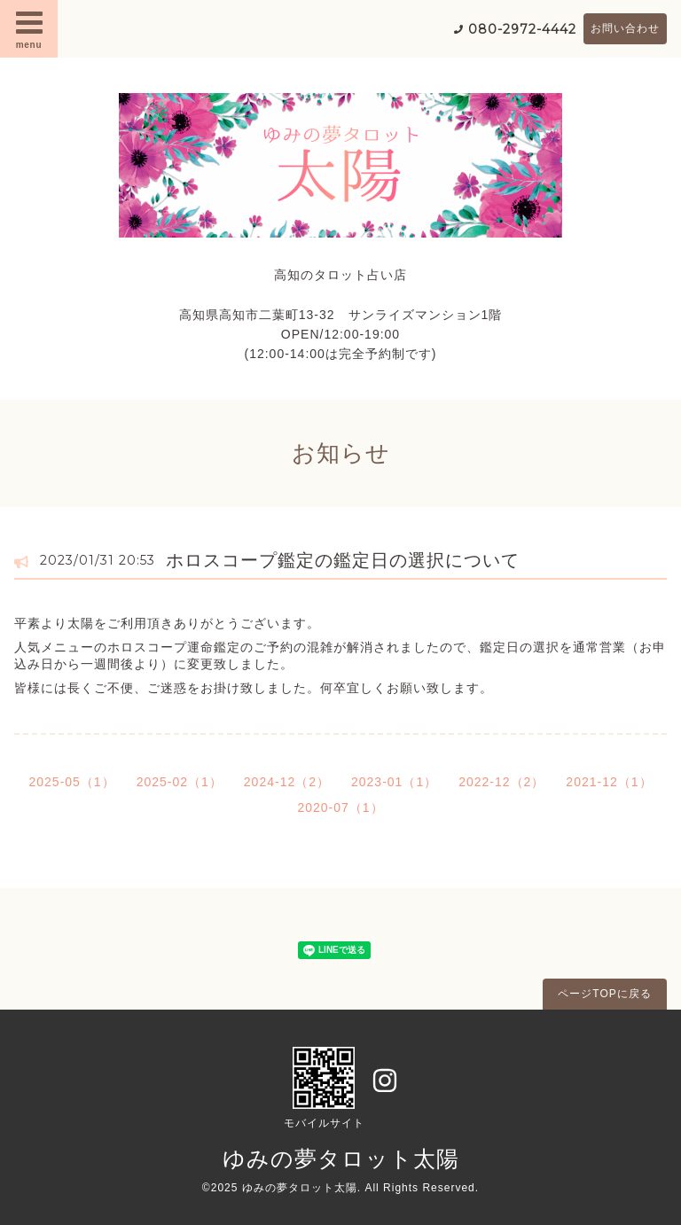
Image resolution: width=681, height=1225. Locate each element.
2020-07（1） (340, 807)
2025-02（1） (180, 782)
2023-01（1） (394, 782)
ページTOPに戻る (604, 993)
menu (29, 28)
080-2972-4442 (522, 29)
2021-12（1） (609, 782)
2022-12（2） (501, 782)
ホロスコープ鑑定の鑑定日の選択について (343, 560)
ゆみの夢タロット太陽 (341, 1158)
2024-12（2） (287, 782)
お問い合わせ (625, 28)
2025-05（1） (71, 782)
